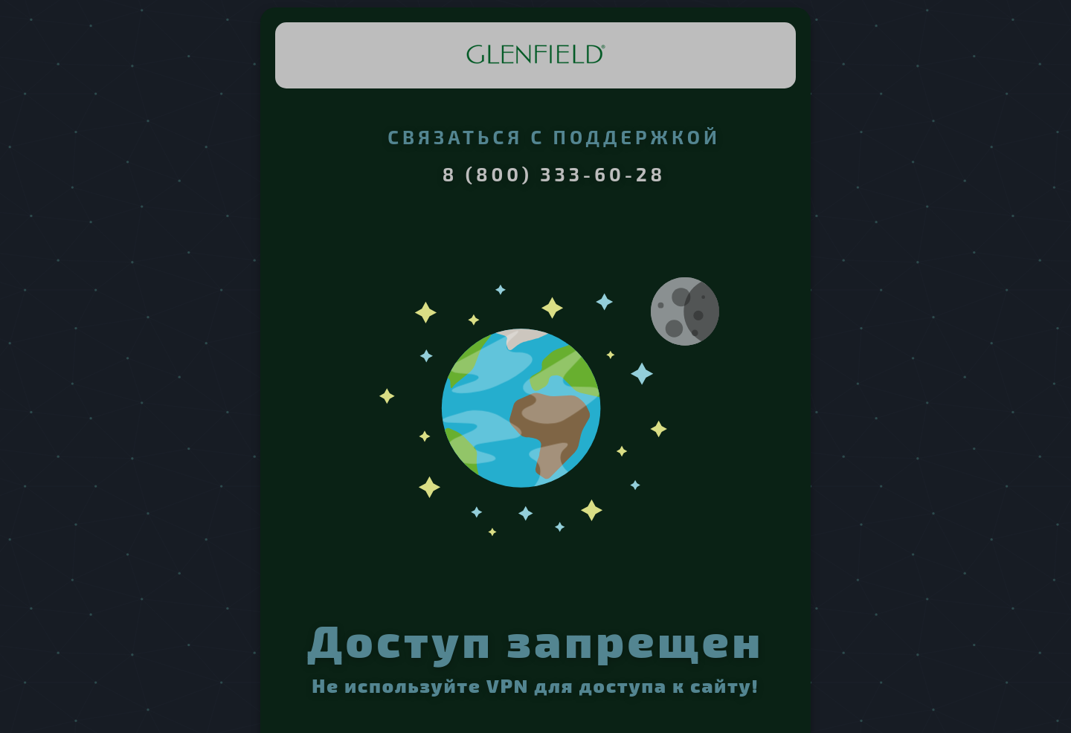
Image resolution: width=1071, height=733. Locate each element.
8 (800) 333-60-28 (554, 174)
